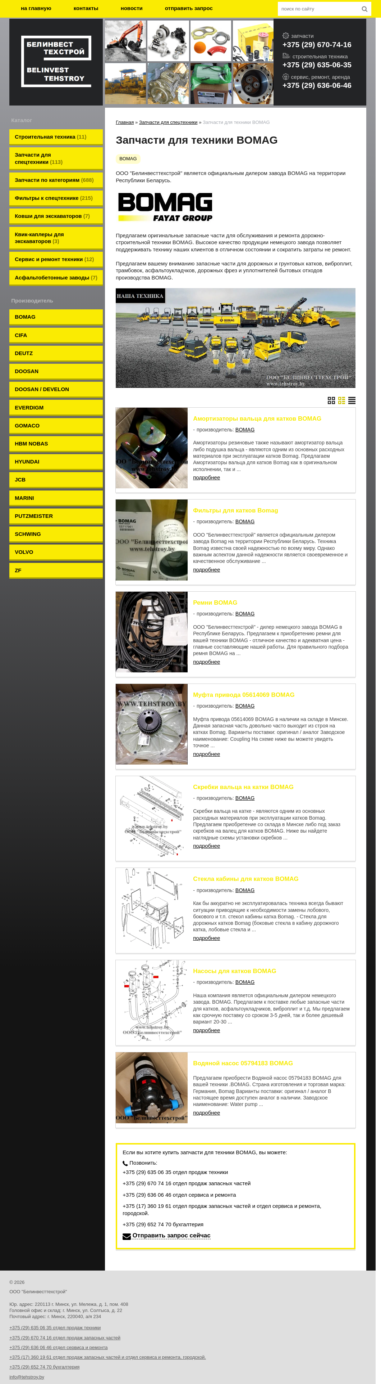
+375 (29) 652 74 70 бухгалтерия (163, 1194)
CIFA (21, 309)
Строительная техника (50, 136)
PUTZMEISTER (34, 462)
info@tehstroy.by (26, 1346)
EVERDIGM (29, 370)
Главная (125, 122)
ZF (18, 508)
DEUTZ (24, 324)
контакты (86, 8)
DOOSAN (26, 340)
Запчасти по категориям (54, 173)
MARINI (24, 447)
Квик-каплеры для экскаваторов (39, 223)
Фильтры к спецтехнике (54, 189)
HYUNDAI (27, 416)
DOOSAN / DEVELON (42, 355)
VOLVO (24, 493)
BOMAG (25, 294)
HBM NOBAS (31, 401)
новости (132, 8)
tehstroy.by (20, 1356)
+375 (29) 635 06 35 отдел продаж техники (175, 1141)
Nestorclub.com (97, 1369)
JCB (20, 432)
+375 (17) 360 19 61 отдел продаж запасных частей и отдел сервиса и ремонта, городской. (222, 1179)
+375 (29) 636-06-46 (317, 85)
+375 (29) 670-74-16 (317, 44)
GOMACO (27, 385)
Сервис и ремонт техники (54, 242)
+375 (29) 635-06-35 (317, 65)
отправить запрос (189, 8)
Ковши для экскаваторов (52, 204)
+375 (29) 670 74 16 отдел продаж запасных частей (187, 1153)
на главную (36, 8)
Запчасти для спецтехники (39, 154)
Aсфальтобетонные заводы (56, 257)
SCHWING (28, 477)
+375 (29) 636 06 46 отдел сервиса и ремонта (179, 1164)
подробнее (206, 477)
